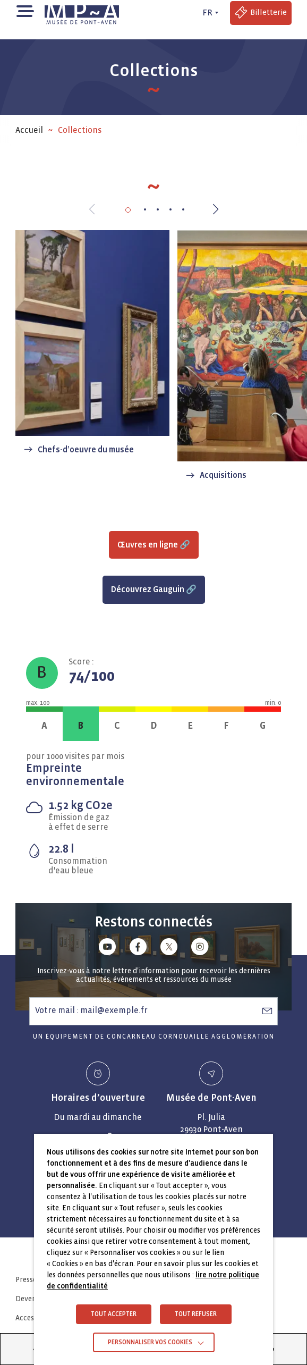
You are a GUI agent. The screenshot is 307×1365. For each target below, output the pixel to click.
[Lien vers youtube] (107, 948)
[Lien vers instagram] (199, 948)
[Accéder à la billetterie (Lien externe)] (261, 13)
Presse (26, 1280)
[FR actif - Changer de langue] (209, 13)
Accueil (29, 129)
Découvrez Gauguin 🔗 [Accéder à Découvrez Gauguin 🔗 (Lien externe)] (154, 589)
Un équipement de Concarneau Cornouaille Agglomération (154, 1036)
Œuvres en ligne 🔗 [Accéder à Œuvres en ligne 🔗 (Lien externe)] (153, 544)
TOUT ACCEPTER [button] (114, 1314)
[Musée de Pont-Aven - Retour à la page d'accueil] (82, 13)
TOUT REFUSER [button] (196, 1314)
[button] (24, 10)
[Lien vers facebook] (138, 948)
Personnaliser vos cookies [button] (150, 1342)
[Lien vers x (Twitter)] (168, 948)
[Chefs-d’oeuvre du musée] (92, 346)
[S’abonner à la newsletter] (267, 1010)
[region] (153, 130)
